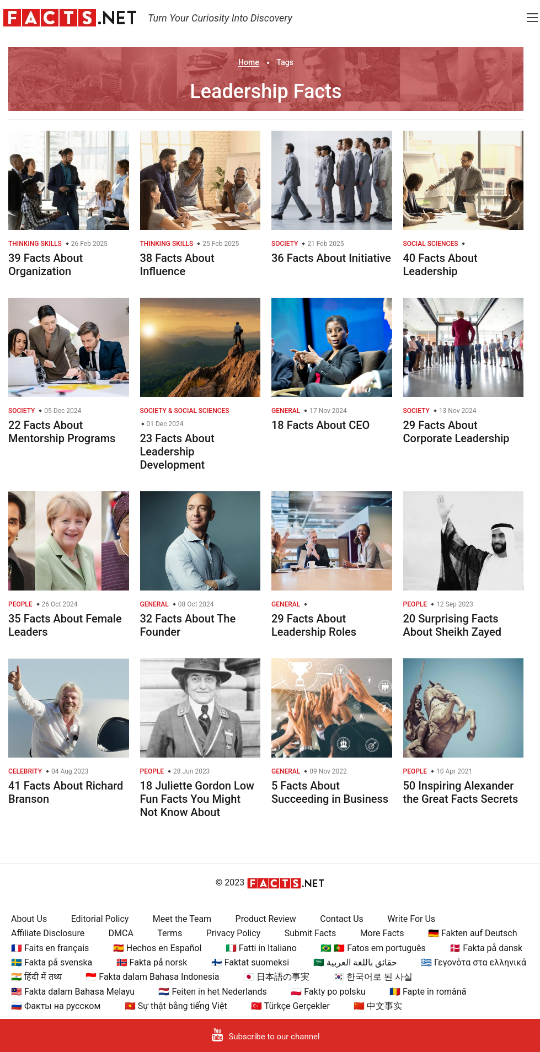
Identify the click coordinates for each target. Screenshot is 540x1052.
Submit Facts (310, 933)
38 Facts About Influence (177, 264)
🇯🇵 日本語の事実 (276, 977)
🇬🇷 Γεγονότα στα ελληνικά (473, 962)
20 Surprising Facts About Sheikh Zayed (452, 625)
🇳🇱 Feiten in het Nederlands (212, 991)
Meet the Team (182, 919)
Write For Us (411, 919)
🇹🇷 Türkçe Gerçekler (290, 1006)
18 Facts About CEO (320, 425)
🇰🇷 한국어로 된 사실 (373, 977)
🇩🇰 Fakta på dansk (486, 948)
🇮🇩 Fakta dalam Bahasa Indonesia (152, 977)
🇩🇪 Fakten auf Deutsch (472, 933)
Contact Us (341, 919)
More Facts (382, 933)
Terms (169, 933)
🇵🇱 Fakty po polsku (328, 991)
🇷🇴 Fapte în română (427, 991)
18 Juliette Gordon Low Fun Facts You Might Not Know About (197, 799)
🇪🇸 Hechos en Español (157, 948)
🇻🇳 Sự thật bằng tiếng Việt (176, 1006)
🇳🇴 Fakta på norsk (152, 962)
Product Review (266, 919)
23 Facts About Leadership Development (177, 451)
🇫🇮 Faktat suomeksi (250, 962)
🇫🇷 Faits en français (50, 948)
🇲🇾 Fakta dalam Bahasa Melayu (73, 991)
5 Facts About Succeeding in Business (329, 792)
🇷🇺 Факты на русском (55, 1006)
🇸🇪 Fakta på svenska (51, 962)
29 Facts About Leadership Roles (313, 625)
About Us (29, 919)
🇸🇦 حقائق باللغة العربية (355, 962)
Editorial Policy (100, 919)
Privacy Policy (233, 933)
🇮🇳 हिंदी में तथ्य (36, 977)
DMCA (121, 933)
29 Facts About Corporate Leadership (456, 431)
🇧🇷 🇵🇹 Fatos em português (373, 948)
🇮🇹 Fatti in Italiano (261, 948)
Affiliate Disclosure (47, 933)
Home (248, 62)
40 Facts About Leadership (440, 264)
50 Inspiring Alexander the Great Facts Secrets (460, 792)
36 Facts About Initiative (331, 258)
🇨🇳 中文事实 (378, 1006)
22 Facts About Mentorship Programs (61, 431)
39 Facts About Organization (45, 264)
